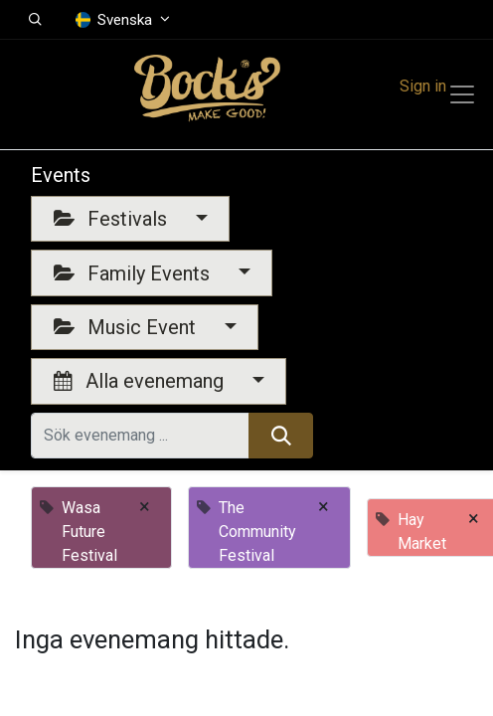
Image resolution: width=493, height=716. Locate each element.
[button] (35, 20)
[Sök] (280, 435)
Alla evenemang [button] (141, 381)
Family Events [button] (134, 273)
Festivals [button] (113, 219)
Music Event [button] (127, 327)
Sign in (423, 86)
